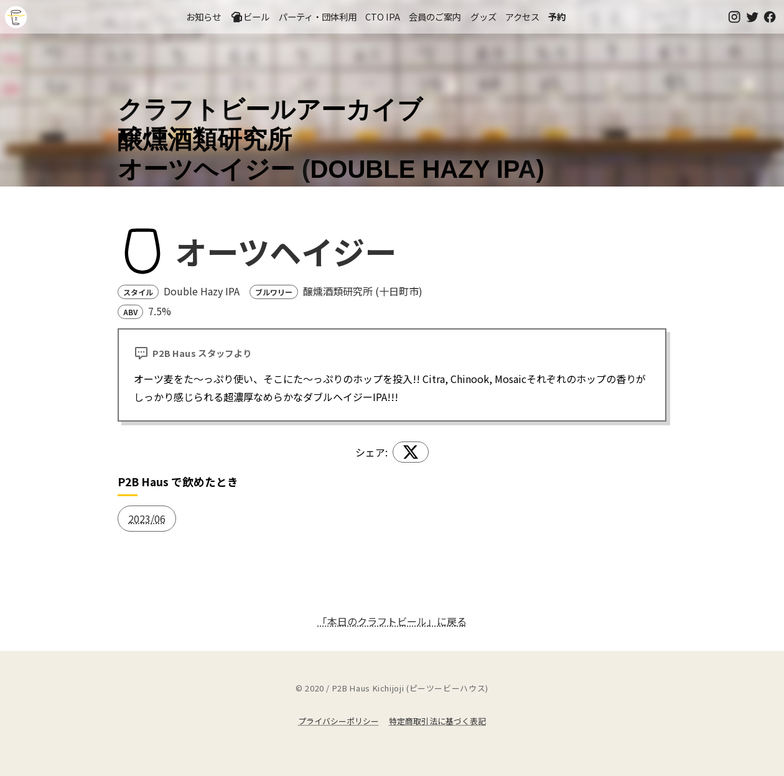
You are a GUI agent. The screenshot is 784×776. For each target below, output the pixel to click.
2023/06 (147, 518)
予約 (557, 16)
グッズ (483, 16)
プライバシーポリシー (338, 721)
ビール (250, 17)
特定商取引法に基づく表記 (437, 721)
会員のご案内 (435, 16)
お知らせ (203, 16)
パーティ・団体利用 (318, 16)
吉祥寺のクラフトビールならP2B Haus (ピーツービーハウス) (16, 17)
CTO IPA (382, 16)
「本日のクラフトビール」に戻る (392, 621)
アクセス (522, 16)
